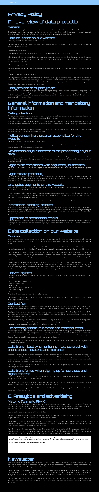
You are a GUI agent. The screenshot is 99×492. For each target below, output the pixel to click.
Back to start (12, 2)
